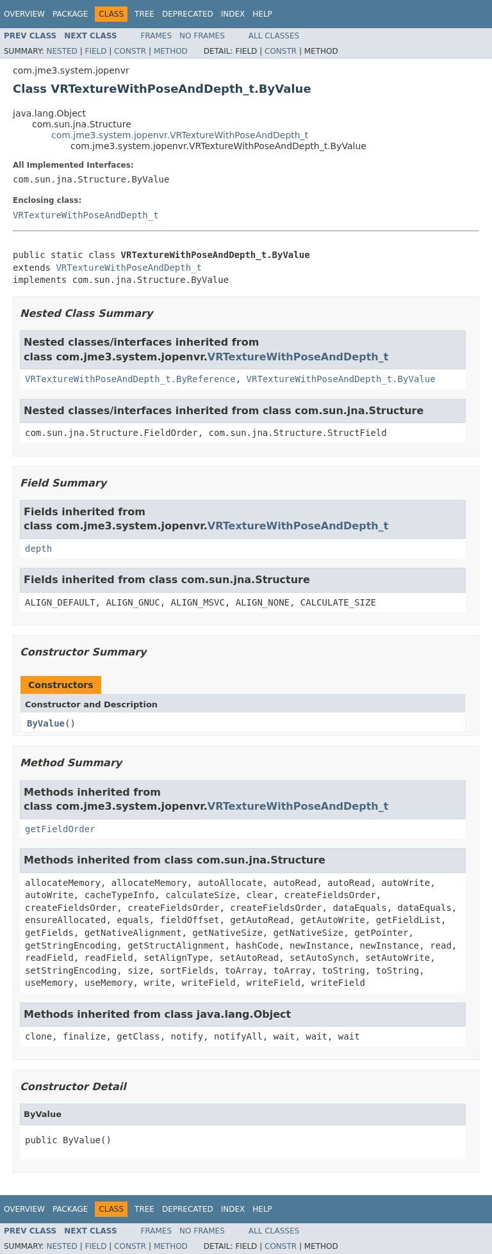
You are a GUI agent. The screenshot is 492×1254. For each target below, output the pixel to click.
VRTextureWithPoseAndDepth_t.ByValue (341, 379)
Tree (144, 14)
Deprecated (187, 14)
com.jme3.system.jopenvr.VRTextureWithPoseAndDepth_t (179, 135)
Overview (24, 14)
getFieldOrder (60, 829)
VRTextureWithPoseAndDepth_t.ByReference (130, 379)
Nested (61, 51)
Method (171, 51)
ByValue (46, 723)
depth (38, 548)
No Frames (202, 35)
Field (95, 51)
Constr (130, 51)
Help (262, 14)
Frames (156, 35)
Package (70, 14)
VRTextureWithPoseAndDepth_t (86, 215)
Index (233, 14)
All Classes (274, 35)
